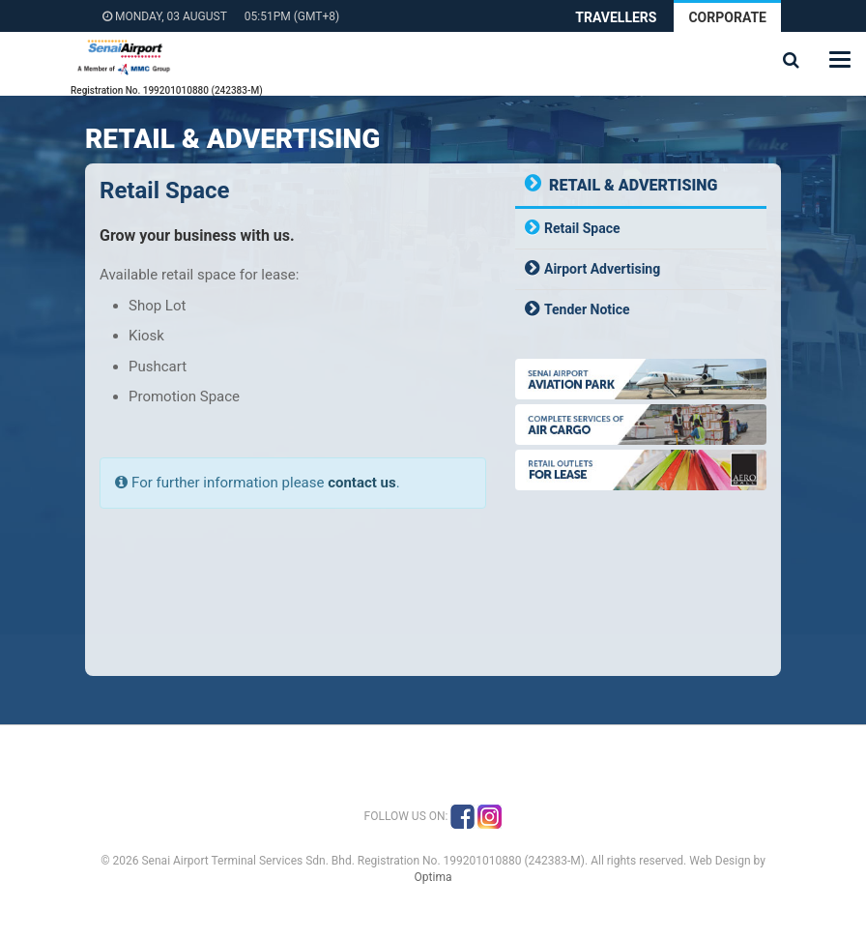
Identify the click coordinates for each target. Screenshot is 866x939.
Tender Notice (587, 309)
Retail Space (582, 228)
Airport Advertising (602, 269)
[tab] (640, 229)
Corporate (727, 17)
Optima (433, 877)
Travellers (615, 17)
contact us (362, 482)
